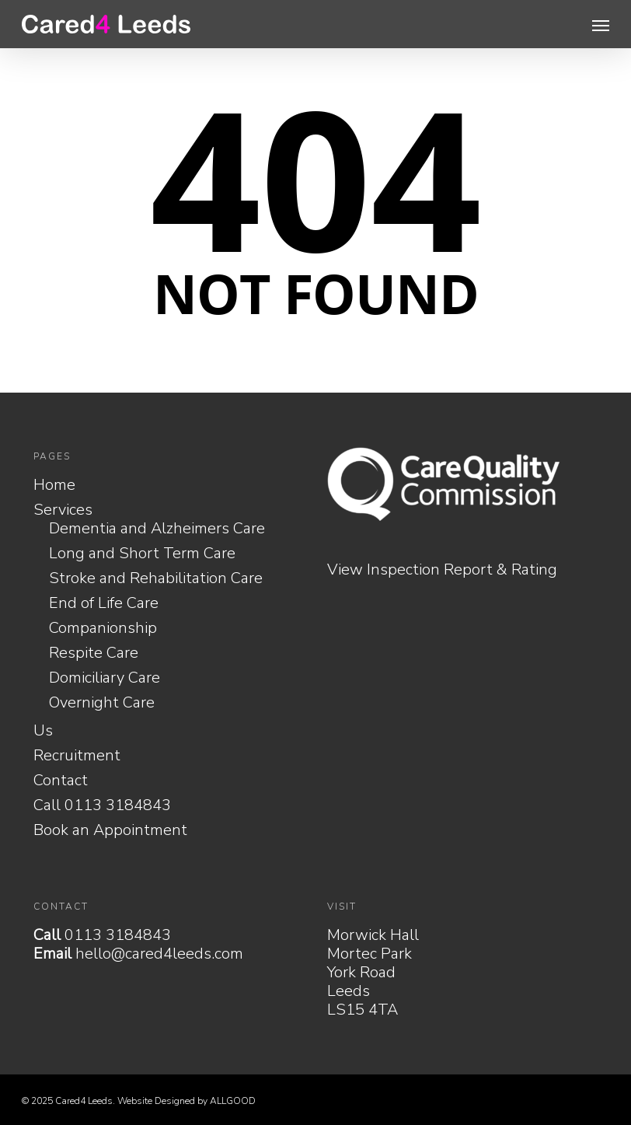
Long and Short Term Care (142, 553)
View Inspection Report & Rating (442, 569)
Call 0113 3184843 (102, 805)
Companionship (103, 628)
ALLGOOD (233, 1101)
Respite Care (93, 653)
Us (43, 730)
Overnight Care (102, 703)
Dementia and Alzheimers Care (157, 528)
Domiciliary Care (104, 678)
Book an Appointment (110, 830)
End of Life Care (104, 603)
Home (54, 485)
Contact (60, 780)
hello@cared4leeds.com (159, 953)
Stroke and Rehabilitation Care (156, 578)
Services (62, 510)
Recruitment (76, 755)
